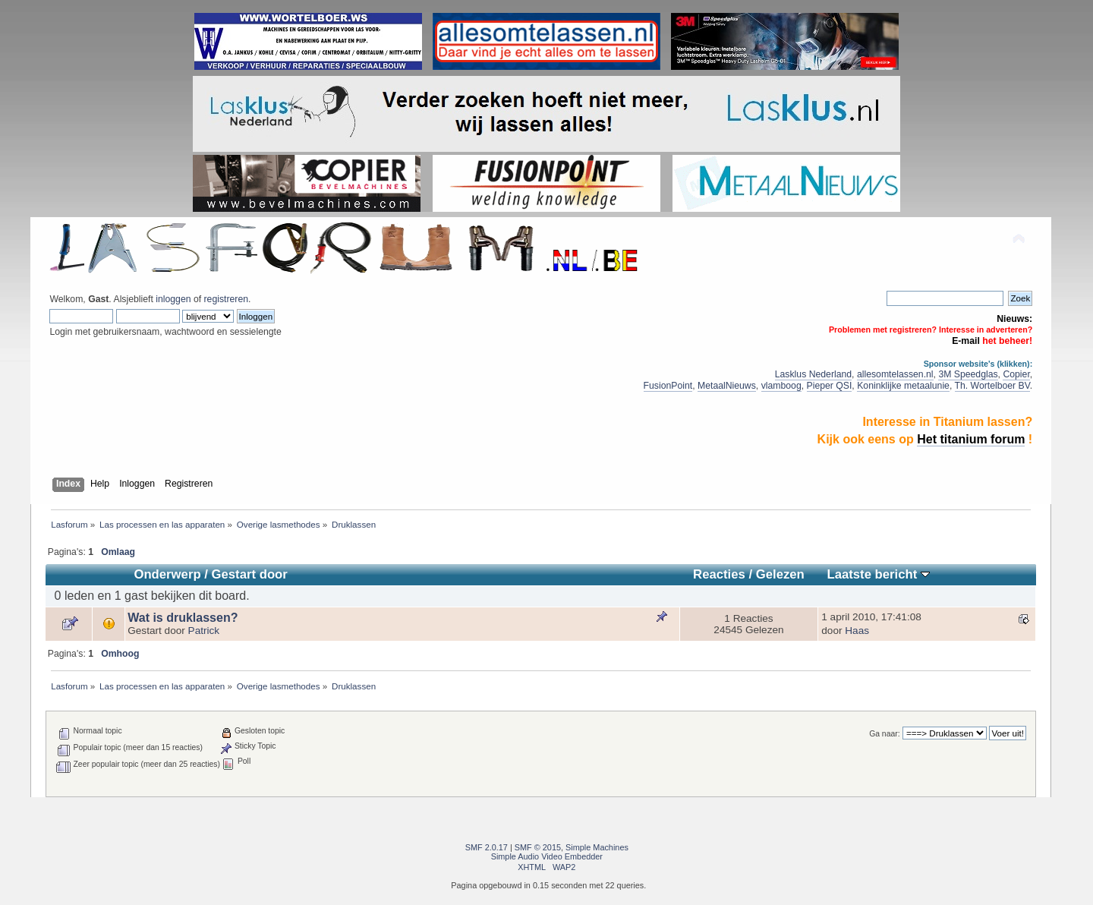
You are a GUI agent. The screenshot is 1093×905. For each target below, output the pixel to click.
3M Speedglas (967, 374)
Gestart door (250, 574)
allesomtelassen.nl (895, 374)
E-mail (966, 341)
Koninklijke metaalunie (903, 385)
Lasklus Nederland (813, 374)
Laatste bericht (878, 574)
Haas (857, 630)
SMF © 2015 (538, 847)
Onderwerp (167, 574)
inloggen (173, 299)
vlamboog (781, 385)
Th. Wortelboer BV (992, 385)
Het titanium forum (971, 439)
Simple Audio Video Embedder (547, 856)
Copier (1016, 374)
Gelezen (780, 574)
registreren (226, 299)
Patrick (204, 630)
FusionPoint (668, 385)
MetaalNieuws (727, 385)
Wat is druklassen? (183, 617)
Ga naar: (884, 734)
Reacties (719, 574)
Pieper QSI (829, 385)
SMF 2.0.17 (486, 847)
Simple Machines (596, 847)
